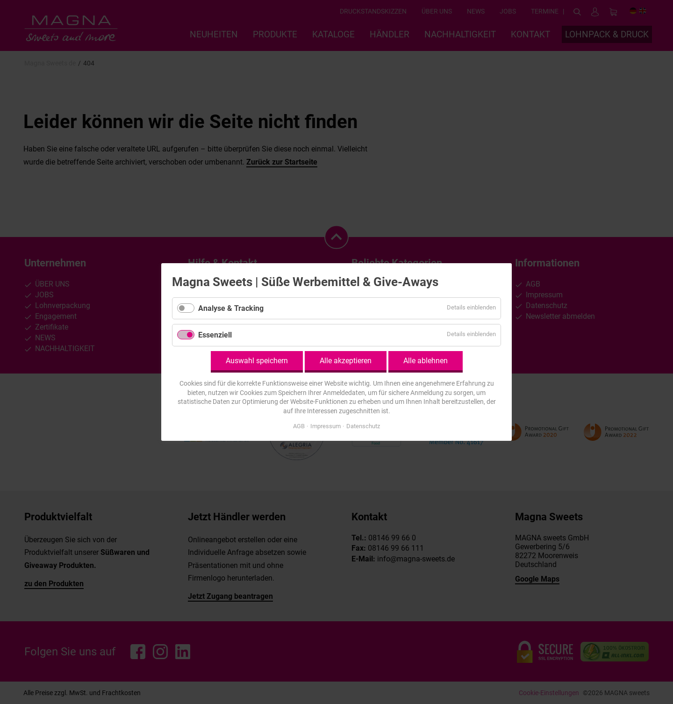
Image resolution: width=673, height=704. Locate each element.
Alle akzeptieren (346, 360)
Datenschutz (363, 426)
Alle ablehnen (425, 360)
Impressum (325, 426)
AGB (299, 426)
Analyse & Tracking (231, 308)
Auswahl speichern (257, 360)
